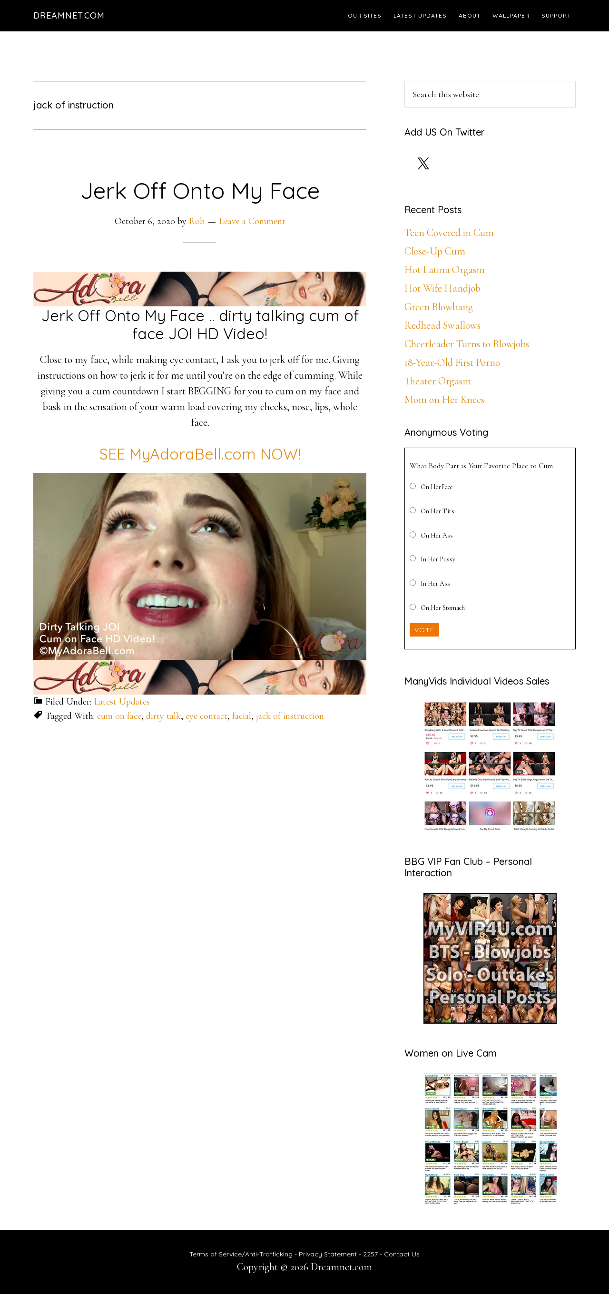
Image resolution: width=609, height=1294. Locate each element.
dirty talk (163, 716)
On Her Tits (437, 511)
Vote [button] (424, 630)
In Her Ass (435, 583)
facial (241, 716)
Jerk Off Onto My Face (200, 190)
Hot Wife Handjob (442, 288)
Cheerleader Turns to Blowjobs (466, 344)
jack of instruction (290, 716)
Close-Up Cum (434, 251)
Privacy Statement (328, 1254)
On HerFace (437, 487)
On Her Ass (437, 535)
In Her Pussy (438, 559)
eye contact (206, 716)
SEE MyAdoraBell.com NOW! (200, 453)
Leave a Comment (252, 221)
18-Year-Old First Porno (452, 362)
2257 (370, 1254)
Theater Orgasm (437, 381)
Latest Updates (122, 701)
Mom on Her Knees (444, 399)
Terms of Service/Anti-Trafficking (242, 1254)
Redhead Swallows (442, 325)
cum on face (119, 716)
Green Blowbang (438, 307)
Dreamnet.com (69, 15)
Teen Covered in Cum (449, 232)
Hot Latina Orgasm (444, 270)
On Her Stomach (443, 608)
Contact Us (402, 1254)
